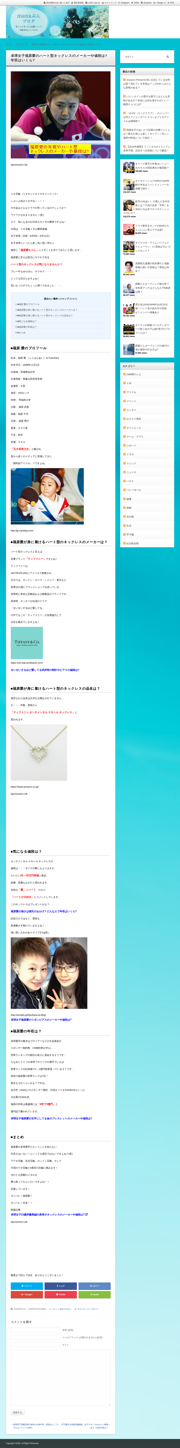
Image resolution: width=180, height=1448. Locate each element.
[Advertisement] (36, 180)
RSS (172, 3)
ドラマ (130, 454)
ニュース (131, 472)
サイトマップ (110, 3)
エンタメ (131, 410)
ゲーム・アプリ (135, 436)
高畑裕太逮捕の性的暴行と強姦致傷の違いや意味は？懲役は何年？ (152, 267)
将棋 (129, 507)
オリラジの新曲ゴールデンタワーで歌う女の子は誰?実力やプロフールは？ (152, 329)
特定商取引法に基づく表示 (57, 3)
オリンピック (83, 1309)
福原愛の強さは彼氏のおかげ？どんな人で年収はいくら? (44, 911)
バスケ (130, 481)
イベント (131, 401)
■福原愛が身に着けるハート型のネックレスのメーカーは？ (46, 310)
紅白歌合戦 (133, 543)
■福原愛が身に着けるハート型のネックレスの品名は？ (44, 315)
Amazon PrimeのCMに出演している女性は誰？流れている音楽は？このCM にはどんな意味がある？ (147, 83)
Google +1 (161, 3)
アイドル (131, 392)
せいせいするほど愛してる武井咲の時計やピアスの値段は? (45, 670)
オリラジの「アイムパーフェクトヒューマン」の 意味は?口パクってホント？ (153, 246)
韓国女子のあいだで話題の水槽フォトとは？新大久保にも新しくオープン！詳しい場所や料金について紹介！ (146, 134)
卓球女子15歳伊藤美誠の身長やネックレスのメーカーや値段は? (48, 1214)
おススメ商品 (134, 418)
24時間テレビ (134, 374)
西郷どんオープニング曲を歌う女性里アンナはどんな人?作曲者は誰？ (152, 287)
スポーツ (95, 1309)
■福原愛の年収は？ (26, 327)
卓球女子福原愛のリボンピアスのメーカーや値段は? (41, 1019)
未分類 (130, 516)
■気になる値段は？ (26, 321)
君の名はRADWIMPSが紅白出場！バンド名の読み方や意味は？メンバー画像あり (151, 308)
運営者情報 (78, 3)
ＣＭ (129, 383)
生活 (129, 525)
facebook (148, 3)
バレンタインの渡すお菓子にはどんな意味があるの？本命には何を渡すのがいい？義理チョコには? (146, 100)
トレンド (131, 463)
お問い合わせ (94, 3)
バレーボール (134, 490)
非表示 (73, 299)
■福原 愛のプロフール (27, 304)
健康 (129, 499)
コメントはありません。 (62, 1309)
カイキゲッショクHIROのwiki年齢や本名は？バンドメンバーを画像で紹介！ (152, 184)
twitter (136, 3)
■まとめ (20, 332)
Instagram (125, 3)
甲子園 (130, 534)
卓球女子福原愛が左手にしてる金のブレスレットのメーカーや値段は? (51, 1118)
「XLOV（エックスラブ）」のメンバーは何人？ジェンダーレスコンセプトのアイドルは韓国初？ (146, 117)
